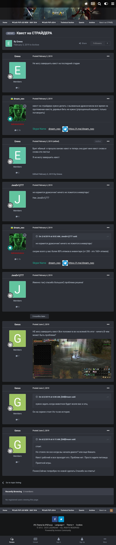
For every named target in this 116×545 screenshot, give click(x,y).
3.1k (17, 130)
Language (59, 525)
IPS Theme (38, 525)
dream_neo (19, 99)
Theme (70, 525)
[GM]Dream (66, 397)
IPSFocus (49, 525)
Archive (35, 45)
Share (83, 43)
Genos (17, 324)
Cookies (79, 525)
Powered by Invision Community (58, 530)
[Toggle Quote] (37, 236)
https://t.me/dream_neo (81, 128)
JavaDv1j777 (17, 185)
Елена (20, 41)
